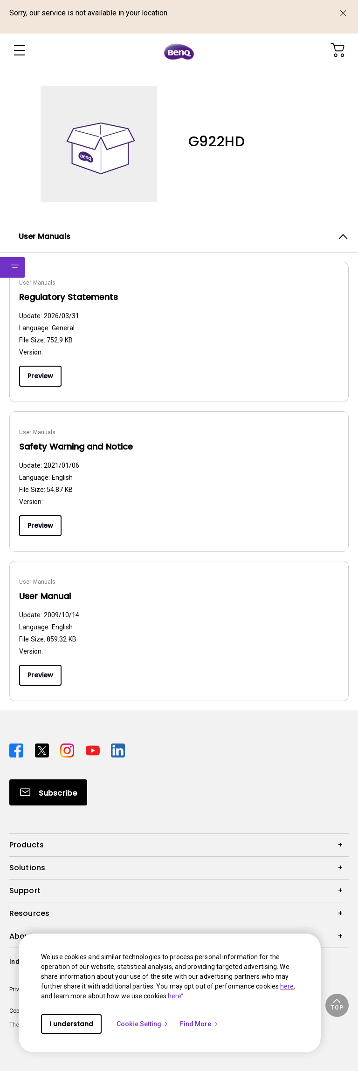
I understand (71, 1024)
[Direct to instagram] (69, 749)
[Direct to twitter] (44, 749)
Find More (199, 1024)
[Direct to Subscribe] (48, 792)
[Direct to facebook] (18, 749)
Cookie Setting (143, 1024)
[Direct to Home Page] (179, 51)
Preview (40, 376)
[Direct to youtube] (95, 749)
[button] (337, 1005)
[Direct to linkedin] (118, 749)
